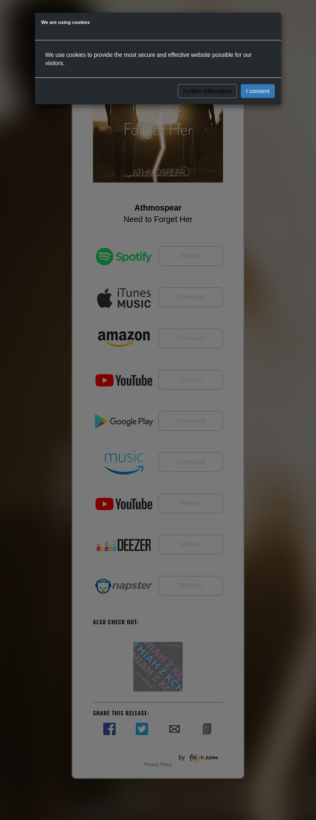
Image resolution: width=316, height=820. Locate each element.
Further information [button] (207, 91)
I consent (258, 91)
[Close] (272, 29)
